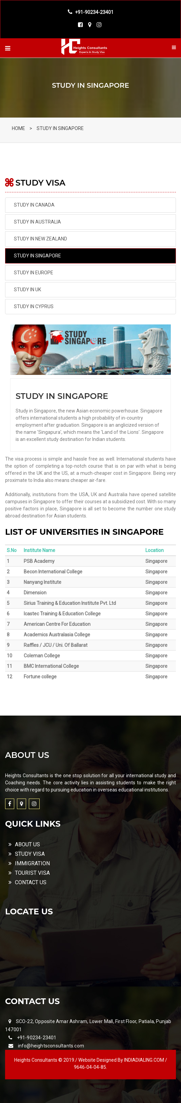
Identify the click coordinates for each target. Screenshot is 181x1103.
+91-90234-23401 (37, 1037)
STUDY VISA (26, 854)
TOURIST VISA (29, 873)
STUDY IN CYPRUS (34, 306)
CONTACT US (27, 882)
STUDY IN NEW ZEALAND (40, 238)
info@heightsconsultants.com (51, 1045)
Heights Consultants (36, 1060)
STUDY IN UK (27, 289)
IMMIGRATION (29, 863)
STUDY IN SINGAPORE (60, 128)
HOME (18, 128)
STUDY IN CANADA (34, 205)
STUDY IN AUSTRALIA (37, 222)
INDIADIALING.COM (144, 1060)
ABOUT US (24, 844)
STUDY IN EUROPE (33, 272)
